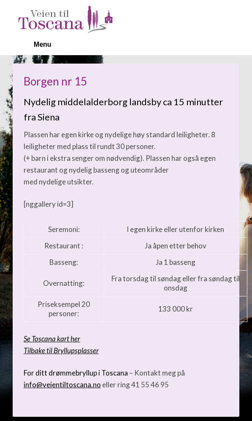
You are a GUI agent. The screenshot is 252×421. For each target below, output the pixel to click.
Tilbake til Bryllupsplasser (61, 350)
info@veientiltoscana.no (62, 384)
